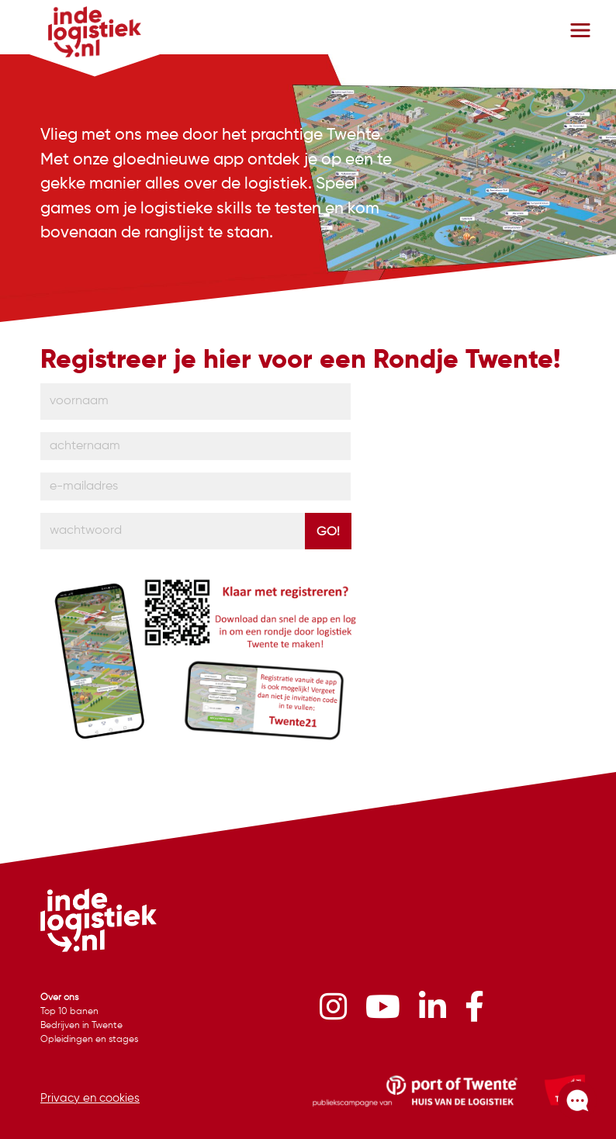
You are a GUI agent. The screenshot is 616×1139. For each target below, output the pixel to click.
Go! (328, 532)
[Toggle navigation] (580, 30)
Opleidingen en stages (89, 1039)
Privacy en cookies (90, 1098)
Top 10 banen (69, 1011)
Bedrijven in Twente (81, 1025)
